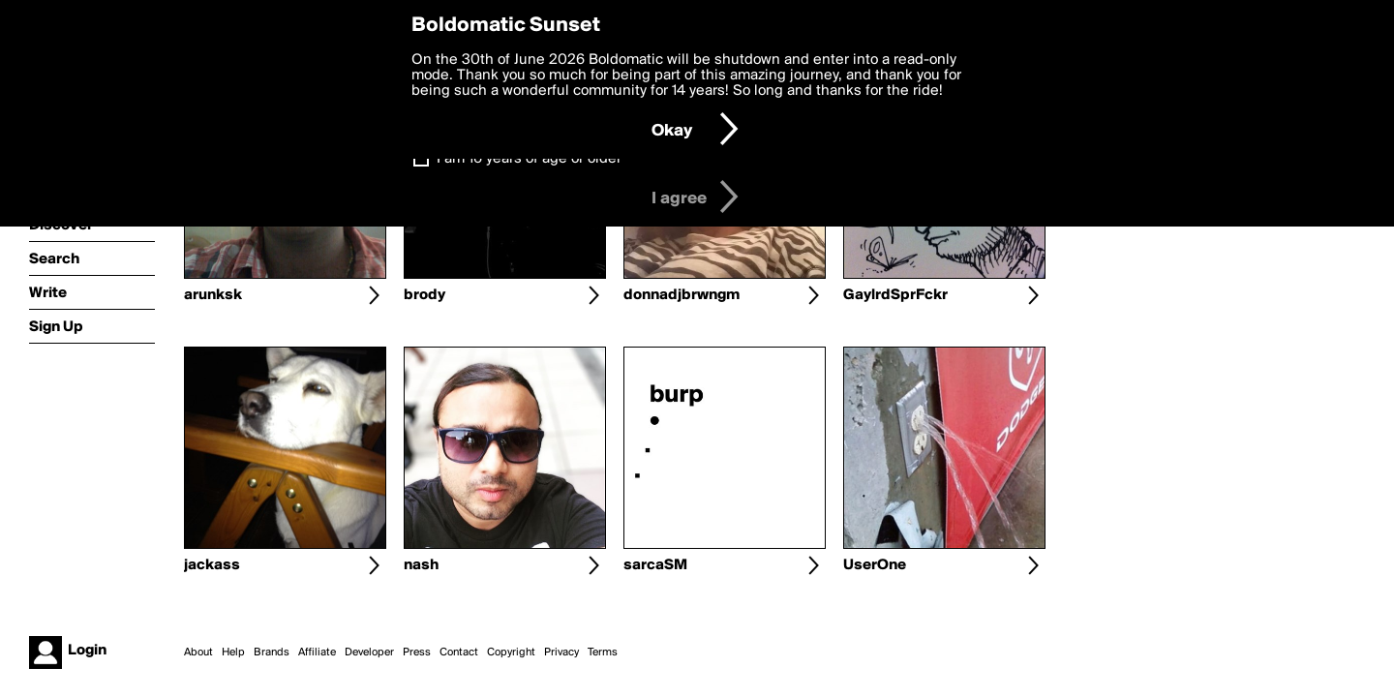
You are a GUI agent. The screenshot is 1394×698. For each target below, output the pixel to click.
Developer (369, 652)
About (198, 652)
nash (421, 565)
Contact (458, 652)
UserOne (874, 565)
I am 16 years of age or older (529, 159)
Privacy (561, 652)
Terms (603, 652)
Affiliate (317, 652)
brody (424, 295)
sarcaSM (655, 565)
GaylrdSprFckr (895, 295)
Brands (271, 652)
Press (417, 652)
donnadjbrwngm (681, 295)
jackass (212, 565)
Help (233, 652)
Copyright (511, 652)
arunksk (213, 295)
